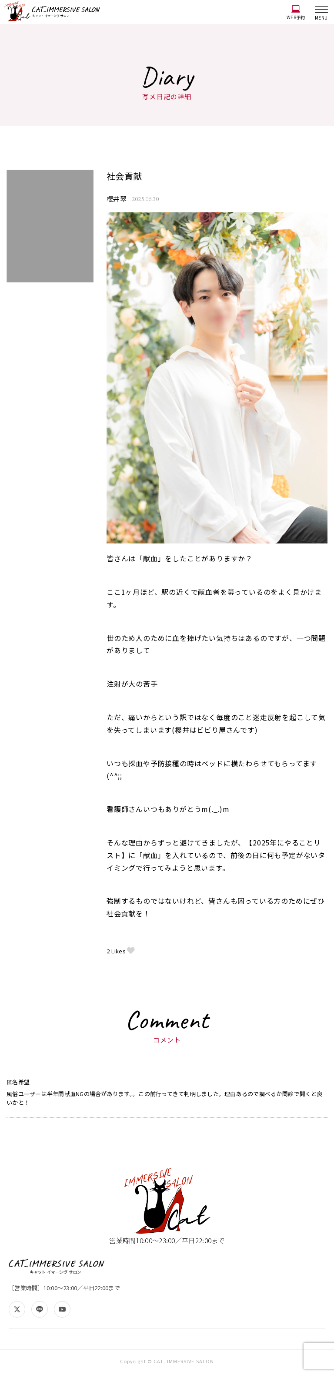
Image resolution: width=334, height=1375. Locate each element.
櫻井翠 (117, 199)
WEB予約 (296, 12)
